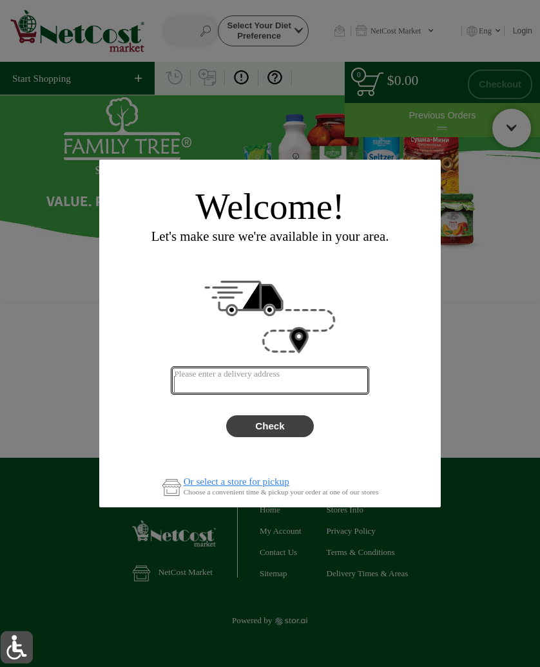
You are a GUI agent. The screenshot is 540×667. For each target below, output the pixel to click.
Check (269, 425)
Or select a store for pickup (236, 482)
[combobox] (270, 380)
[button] (16, 647)
